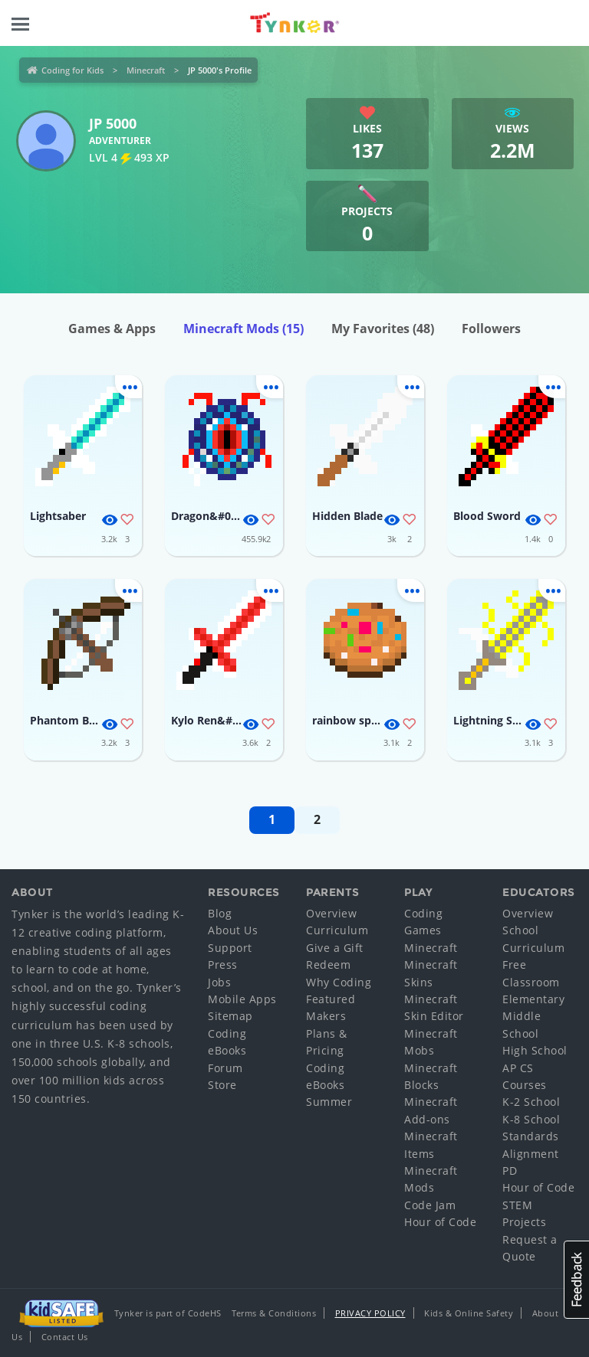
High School (535, 1050)
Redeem (328, 964)
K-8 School (531, 1119)
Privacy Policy (370, 1313)
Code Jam (430, 1205)
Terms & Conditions (274, 1313)
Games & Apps (112, 328)
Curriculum (337, 930)
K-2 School (531, 1101)
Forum (225, 1068)
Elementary (533, 999)
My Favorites (382, 328)
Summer (329, 1101)
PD (509, 1170)
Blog (220, 913)
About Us (233, 930)
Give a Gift (335, 947)
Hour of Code (440, 1222)
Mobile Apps (242, 999)
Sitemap (230, 1016)
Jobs (219, 982)
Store (222, 1084)
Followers (491, 328)
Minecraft (146, 70)
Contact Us (64, 1336)
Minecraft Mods (243, 328)
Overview (331, 913)
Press (223, 964)
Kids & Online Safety (468, 1313)
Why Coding (338, 982)
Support (230, 947)
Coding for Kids (72, 70)
